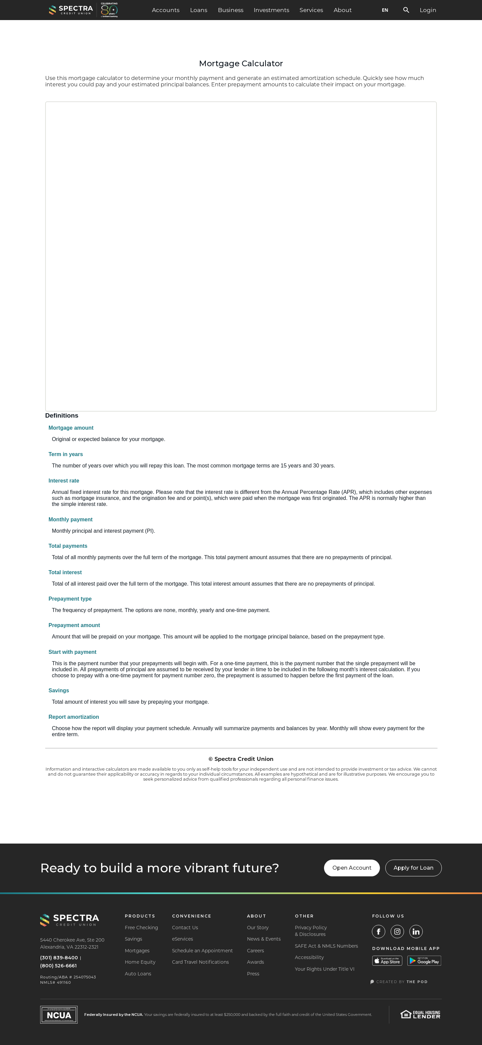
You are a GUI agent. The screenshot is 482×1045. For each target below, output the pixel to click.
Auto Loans (138, 973)
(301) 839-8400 (59, 957)
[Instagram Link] (397, 932)
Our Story (257, 927)
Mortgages (137, 950)
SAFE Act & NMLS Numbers (326, 946)
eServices (182, 939)
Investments (271, 9)
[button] (165, 10)
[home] (83, 10)
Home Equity (140, 962)
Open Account (352, 868)
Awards (255, 962)
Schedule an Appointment (202, 950)
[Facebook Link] (379, 932)
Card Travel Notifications (200, 962)
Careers (255, 950)
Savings (133, 939)
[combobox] (385, 10)
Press (253, 973)
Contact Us (185, 927)
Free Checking (141, 927)
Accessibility (309, 957)
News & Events (264, 939)
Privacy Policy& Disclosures (311, 931)
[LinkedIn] (416, 932)
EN (385, 10)
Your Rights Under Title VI (324, 969)
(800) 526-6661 (58, 965)
